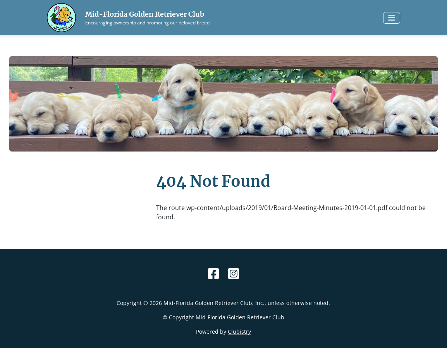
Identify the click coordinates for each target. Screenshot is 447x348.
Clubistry (239, 331)
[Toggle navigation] (391, 18)
